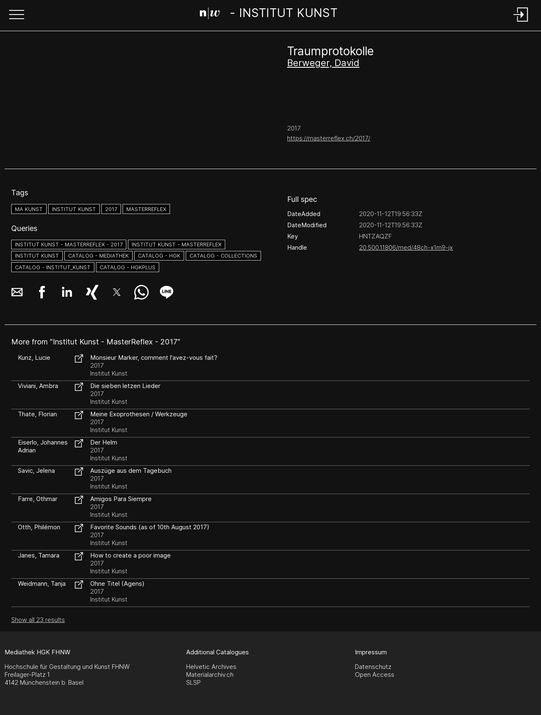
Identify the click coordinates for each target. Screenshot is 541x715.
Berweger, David (323, 62)
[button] (17, 15)
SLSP (193, 682)
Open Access (374, 674)
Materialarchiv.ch (210, 674)
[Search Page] (269, 14)
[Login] (521, 22)
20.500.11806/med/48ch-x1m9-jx (406, 247)
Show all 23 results (38, 620)
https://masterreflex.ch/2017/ (328, 138)
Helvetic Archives (211, 667)
